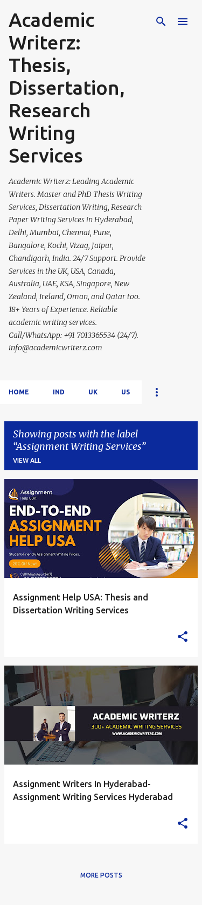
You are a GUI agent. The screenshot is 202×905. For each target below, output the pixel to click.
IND (59, 391)
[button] (182, 637)
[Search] (161, 21)
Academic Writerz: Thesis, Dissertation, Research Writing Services (67, 87)
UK (92, 391)
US (125, 391)
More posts (101, 875)
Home (19, 391)
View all (27, 460)
